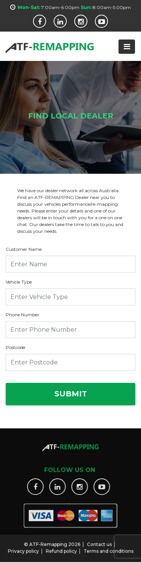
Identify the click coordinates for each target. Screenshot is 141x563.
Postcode (15, 347)
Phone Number (22, 314)
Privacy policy (23, 548)
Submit (70, 393)
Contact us (99, 541)
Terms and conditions (109, 548)
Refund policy (61, 548)
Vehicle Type (19, 282)
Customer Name (24, 249)
